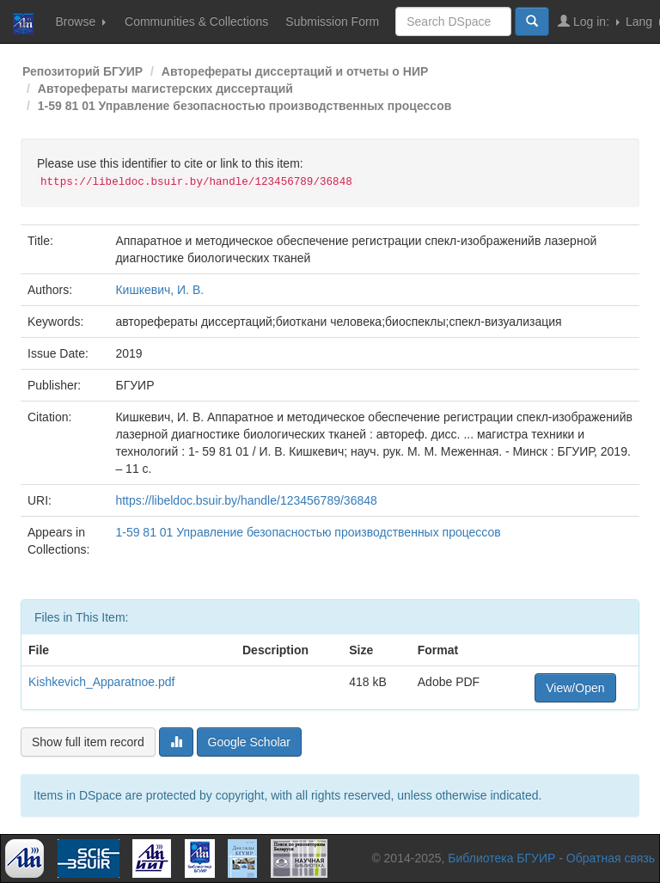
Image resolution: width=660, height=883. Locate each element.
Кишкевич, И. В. (159, 290)
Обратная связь (610, 858)
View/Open (575, 688)
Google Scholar (249, 742)
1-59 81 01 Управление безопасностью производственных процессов (245, 106)
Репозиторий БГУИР (82, 71)
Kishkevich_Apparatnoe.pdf (101, 682)
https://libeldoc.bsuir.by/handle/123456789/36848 (245, 500)
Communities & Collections (196, 21)
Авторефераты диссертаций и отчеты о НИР (295, 71)
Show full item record (88, 742)
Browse (80, 21)
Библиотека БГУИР (501, 858)
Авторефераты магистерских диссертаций (165, 88)
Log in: (589, 21)
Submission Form (332, 21)
